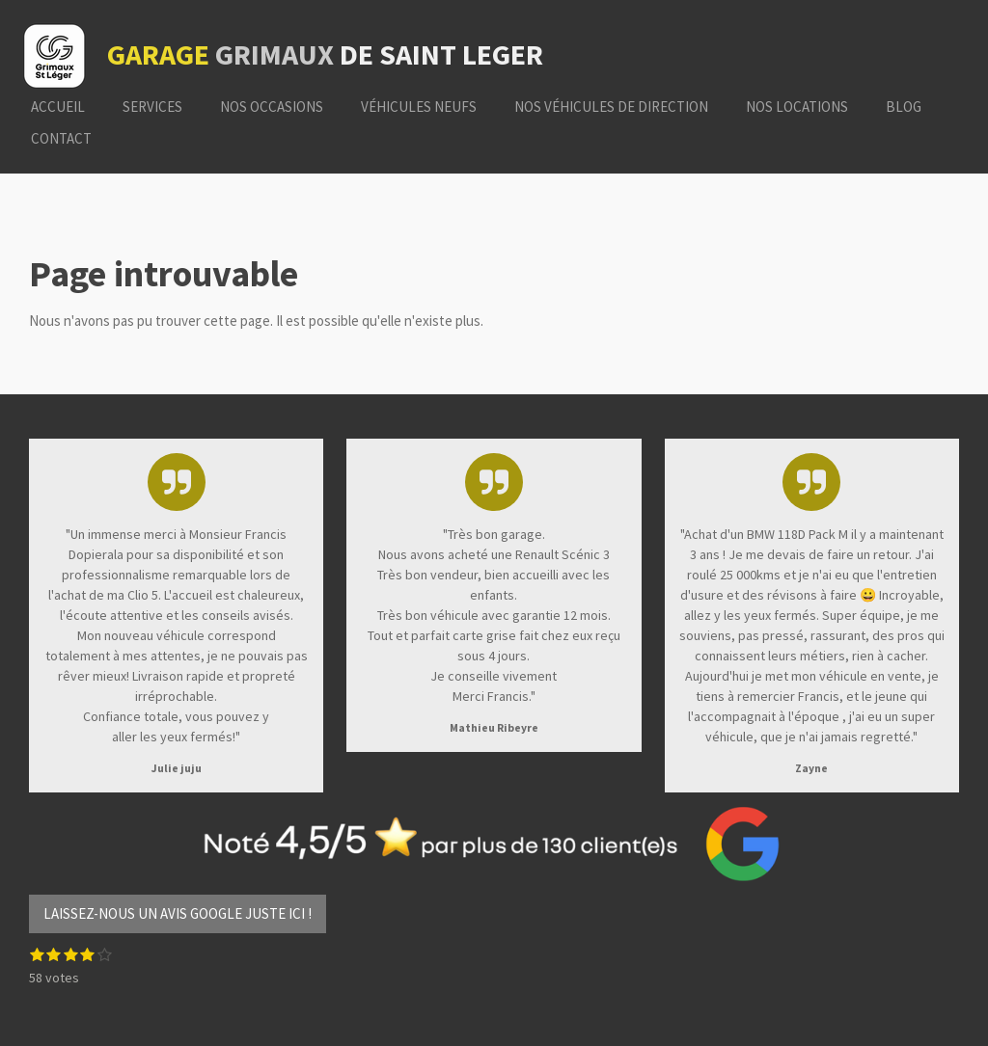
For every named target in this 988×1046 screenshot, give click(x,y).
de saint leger (325, 54)
